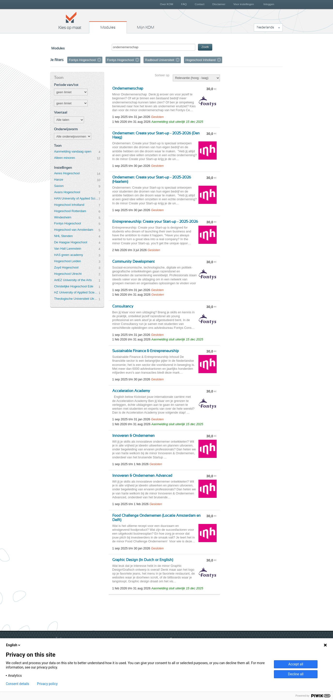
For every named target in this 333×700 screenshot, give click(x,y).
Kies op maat (70, 20)
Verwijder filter (99, 60)
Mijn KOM (145, 27)
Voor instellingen (243, 4)
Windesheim (62, 217)
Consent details (17, 684)
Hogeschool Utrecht (68, 274)
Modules (107, 27)
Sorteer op (162, 75)
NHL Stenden (63, 236)
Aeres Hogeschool (67, 173)
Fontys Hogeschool (67, 223)
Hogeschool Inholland (69, 205)
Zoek (205, 47)
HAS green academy (68, 255)
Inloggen (269, 4)
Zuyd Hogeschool (66, 267)
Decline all (295, 674)
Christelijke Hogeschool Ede (73, 286)
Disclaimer (219, 4)
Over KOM (166, 4)
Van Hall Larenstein (67, 248)
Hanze (58, 179)
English (13, 645)
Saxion (59, 186)
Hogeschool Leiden (67, 261)
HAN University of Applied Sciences (76, 198)
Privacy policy (47, 684)
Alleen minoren (64, 158)
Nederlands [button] (265, 27)
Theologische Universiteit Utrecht (76, 298)
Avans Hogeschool (67, 192)
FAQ (184, 4)
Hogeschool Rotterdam (70, 211)
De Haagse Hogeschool (70, 242)
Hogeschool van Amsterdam (73, 229)
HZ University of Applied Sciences (76, 292)
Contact (199, 4)
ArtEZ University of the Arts (72, 280)
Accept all (295, 664)
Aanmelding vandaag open (72, 151)
